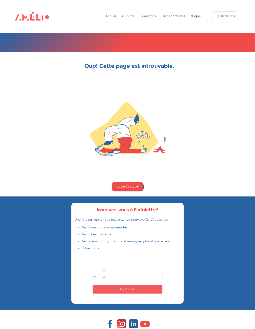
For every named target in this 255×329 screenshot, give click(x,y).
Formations (147, 16)
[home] (22, 16)
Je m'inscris (127, 289)
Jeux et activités (173, 16)
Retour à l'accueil (128, 186)
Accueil (111, 16)
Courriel (98, 271)
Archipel (127, 16)
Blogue (195, 16)
